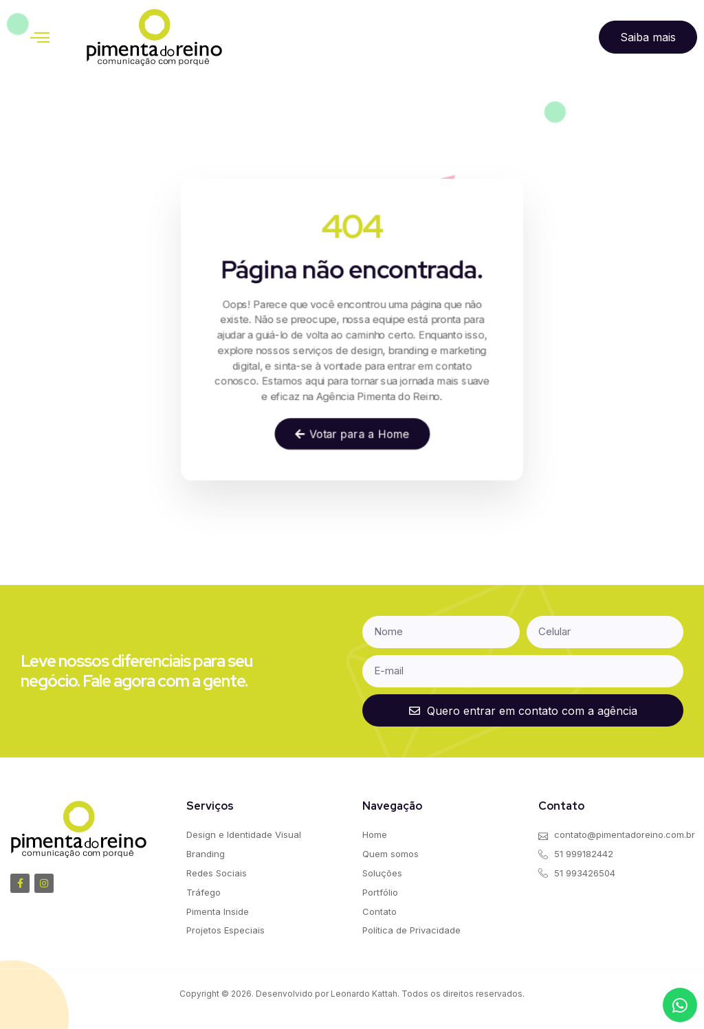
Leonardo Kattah (364, 993)
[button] (39, 37)
